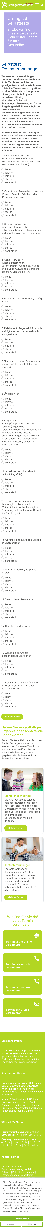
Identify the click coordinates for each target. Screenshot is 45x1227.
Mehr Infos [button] (23, 1211)
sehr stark (11, 182)
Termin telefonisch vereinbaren (18, 966)
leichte (9, 172)
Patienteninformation (23, 1172)
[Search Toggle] (42, 5)
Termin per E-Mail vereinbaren (17, 1011)
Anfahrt (29, 1169)
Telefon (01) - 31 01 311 (31, 1134)
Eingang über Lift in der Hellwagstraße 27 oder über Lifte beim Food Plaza (22, 1091)
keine (8, 169)
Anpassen (11, 1224)
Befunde (5, 1172)
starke (8, 179)
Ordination (7, 1166)
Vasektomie (27, 1175)
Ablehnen (32, 1224)
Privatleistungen (10, 1175)
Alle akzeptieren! (21, 1218)
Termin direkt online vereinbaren (19, 943)
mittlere (9, 175)
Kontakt (19, 1166)
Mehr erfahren (16, 828)
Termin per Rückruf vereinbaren (18, 989)
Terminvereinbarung (12, 1169)
